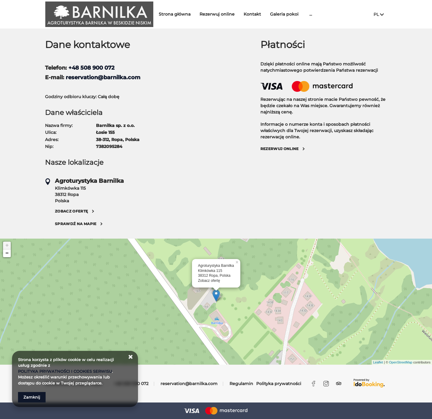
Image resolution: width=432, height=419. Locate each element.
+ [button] (7, 245)
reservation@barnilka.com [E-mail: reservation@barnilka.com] (189, 383)
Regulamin (241, 383)
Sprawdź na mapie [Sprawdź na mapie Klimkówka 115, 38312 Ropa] (76, 224)
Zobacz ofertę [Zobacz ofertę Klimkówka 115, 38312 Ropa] (71, 211)
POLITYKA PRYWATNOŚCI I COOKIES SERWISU (65, 371)
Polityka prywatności (278, 383)
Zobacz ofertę (209, 281)
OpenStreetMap (400, 362)
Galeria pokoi (288, 14)
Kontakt (256, 14)
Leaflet (378, 362)
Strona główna (178, 14)
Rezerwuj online (220, 14)
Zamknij (31, 397)
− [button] (7, 253)
